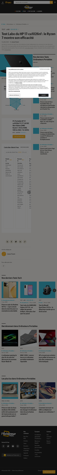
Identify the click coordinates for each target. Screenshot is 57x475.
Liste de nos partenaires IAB (14, 91)
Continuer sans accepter (45, 69)
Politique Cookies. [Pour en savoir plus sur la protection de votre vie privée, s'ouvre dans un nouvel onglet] (18, 83)
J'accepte (43, 95)
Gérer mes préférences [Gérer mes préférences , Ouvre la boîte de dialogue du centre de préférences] (14, 95)
